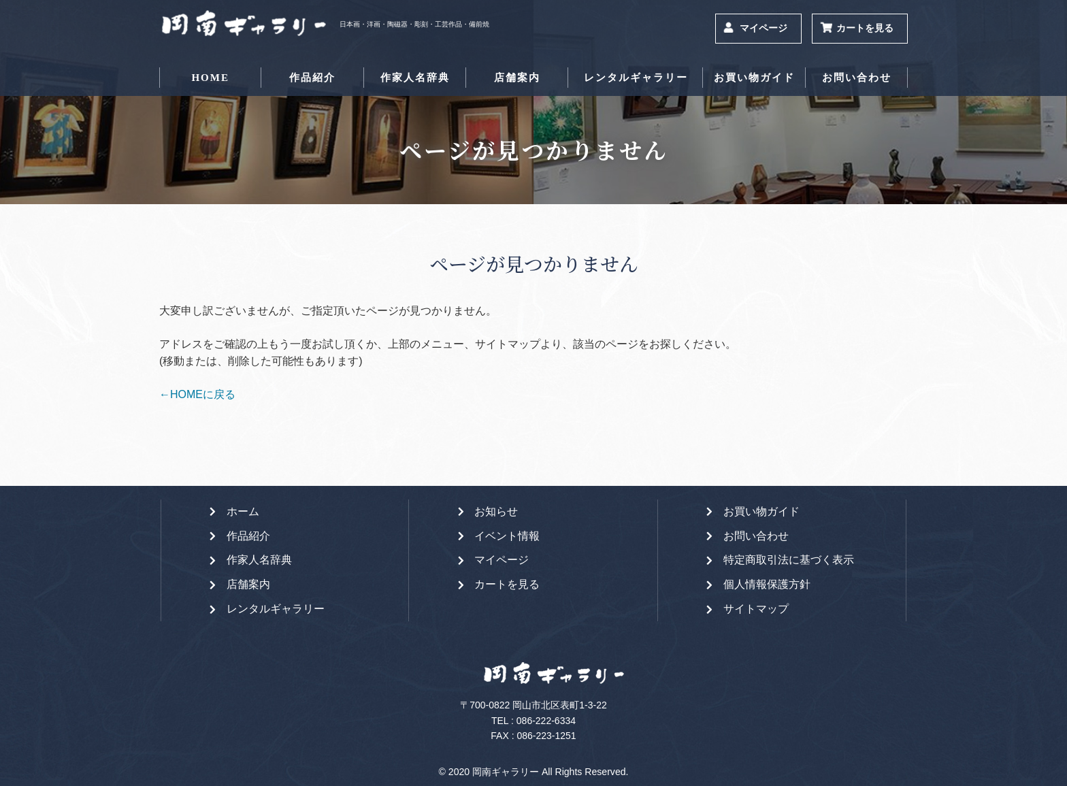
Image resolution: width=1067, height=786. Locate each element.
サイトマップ (756, 609)
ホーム (243, 511)
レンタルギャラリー (636, 77)
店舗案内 (517, 77)
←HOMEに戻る (197, 394)
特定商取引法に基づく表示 (788, 560)
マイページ (763, 28)
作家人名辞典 (415, 77)
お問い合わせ (856, 77)
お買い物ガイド (754, 77)
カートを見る (864, 28)
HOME (210, 77)
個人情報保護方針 (766, 584)
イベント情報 (507, 536)
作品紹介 (312, 77)
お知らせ (496, 511)
